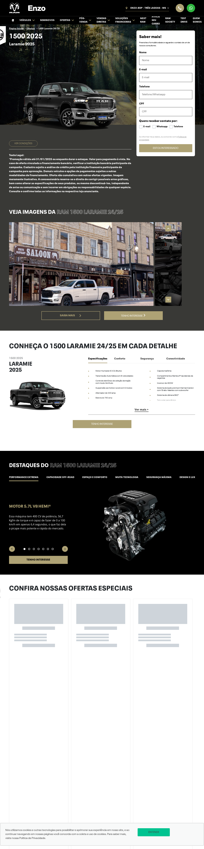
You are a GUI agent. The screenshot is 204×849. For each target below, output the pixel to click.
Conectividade (175, 358)
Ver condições (23, 143)
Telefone (144, 86)
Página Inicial (16, 28)
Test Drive (184, 20)
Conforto (119, 358)
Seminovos (47, 20)
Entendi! (153, 832)
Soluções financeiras (125, 20)
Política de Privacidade (32, 838)
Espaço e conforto (94, 477)
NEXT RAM (143, 20)
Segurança (147, 358)
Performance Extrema (23, 477)
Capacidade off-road (60, 477)
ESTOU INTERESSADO (165, 148)
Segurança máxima (158, 477)
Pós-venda (85, 20)
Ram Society (170, 20)
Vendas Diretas (103, 20)
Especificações (97, 358)
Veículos (27, 20)
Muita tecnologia (126, 477)
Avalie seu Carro (156, 20)
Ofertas (67, 20)
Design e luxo (188, 477)
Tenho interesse (133, 315)
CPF (141, 103)
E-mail (143, 69)
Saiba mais (71, 315)
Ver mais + (142, 409)
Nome (143, 52)
